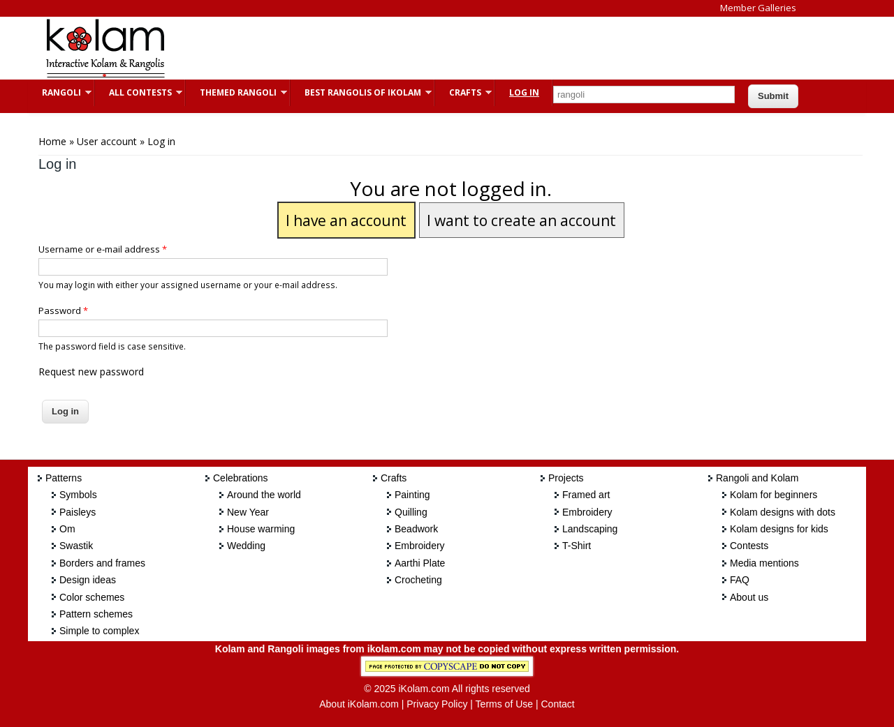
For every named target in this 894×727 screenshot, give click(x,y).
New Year (248, 512)
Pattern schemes (96, 614)
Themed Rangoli (236, 92)
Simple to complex (99, 630)
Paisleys (77, 512)
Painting (412, 494)
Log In (524, 92)
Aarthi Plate (420, 563)
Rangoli (59, 92)
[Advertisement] (436, 48)
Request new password (91, 371)
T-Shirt (576, 545)
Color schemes (91, 597)
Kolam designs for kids (779, 528)
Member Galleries (758, 7)
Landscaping (589, 528)
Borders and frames (102, 563)
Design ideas (87, 579)
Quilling (411, 512)
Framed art (586, 494)
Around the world (264, 494)
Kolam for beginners (773, 494)
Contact (557, 704)
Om (67, 528)
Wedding (246, 545)
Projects (566, 478)
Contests (749, 545)
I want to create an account (521, 220)
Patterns (63, 478)
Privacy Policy (436, 704)
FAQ (739, 579)
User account (107, 141)
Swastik (76, 545)
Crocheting (418, 579)
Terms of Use (504, 704)
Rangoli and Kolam (757, 478)
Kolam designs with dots (782, 512)
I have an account (346, 220)
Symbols (78, 494)
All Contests (138, 92)
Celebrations (240, 478)
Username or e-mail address (102, 249)
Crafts (463, 92)
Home (52, 141)
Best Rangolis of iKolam (361, 92)
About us (749, 597)
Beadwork (416, 528)
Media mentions (764, 563)
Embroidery (420, 545)
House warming (261, 528)
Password (63, 310)
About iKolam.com (359, 704)
